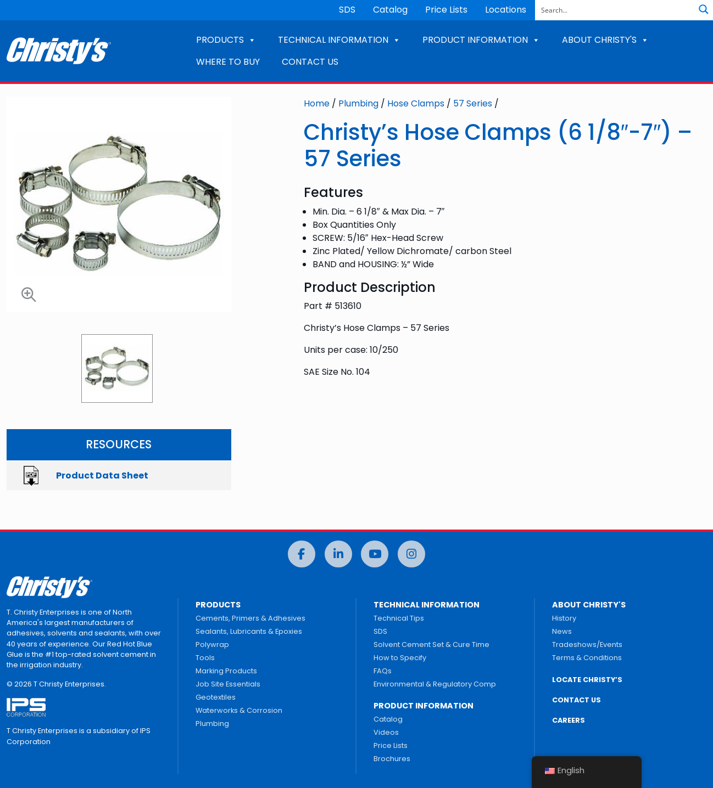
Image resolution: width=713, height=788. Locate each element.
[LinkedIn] (338, 554)
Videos (386, 732)
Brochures (392, 758)
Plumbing (358, 103)
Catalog (390, 9)
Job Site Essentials (228, 684)
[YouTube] (374, 554)
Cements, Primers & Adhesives (250, 618)
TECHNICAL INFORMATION (339, 39)
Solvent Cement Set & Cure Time (431, 644)
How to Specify (400, 657)
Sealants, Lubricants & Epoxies (249, 631)
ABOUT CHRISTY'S (605, 39)
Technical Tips (399, 618)
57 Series (472, 103)
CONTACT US (310, 61)
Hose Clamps (415, 103)
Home (317, 103)
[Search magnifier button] (703, 9)
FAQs (383, 671)
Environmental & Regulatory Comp (435, 684)
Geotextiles (216, 697)
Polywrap (212, 644)
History (564, 618)
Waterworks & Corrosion (239, 710)
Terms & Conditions (587, 657)
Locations (505, 9)
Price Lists (446, 9)
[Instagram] (411, 554)
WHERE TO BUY (228, 61)
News (562, 631)
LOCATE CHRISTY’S (587, 679)
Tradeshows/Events (587, 644)
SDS (347, 9)
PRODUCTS (226, 39)
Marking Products (226, 671)
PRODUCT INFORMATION (481, 39)
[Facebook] (301, 554)
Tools (205, 657)
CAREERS (568, 720)
